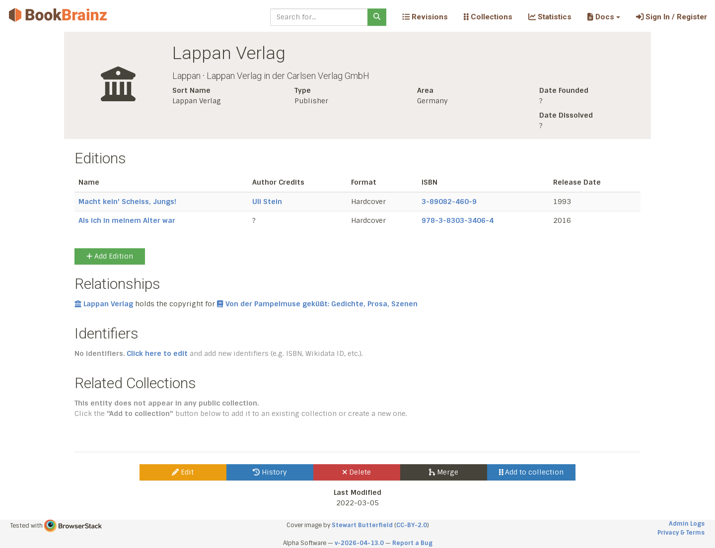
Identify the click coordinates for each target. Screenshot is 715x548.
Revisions (425, 16)
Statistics (550, 16)
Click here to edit (157, 353)
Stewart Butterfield (362, 525)
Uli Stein (267, 201)
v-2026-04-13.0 (359, 543)
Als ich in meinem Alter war (126, 220)
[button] (603, 17)
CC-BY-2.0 (411, 525)
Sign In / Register (671, 16)
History (270, 472)
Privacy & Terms (681, 533)
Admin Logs (687, 524)
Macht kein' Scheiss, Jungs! (127, 201)
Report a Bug (412, 543)
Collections (488, 16)
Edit (183, 472)
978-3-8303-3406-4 (458, 220)
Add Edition (109, 256)
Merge (443, 472)
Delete (356, 472)
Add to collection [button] (531, 472)
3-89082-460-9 (449, 201)
